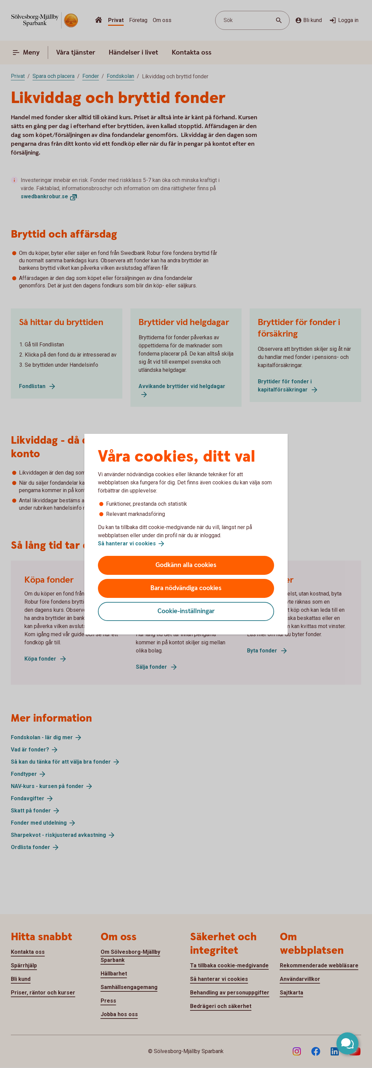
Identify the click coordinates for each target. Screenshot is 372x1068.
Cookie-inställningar (186, 611)
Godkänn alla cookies (186, 565)
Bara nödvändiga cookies (186, 588)
